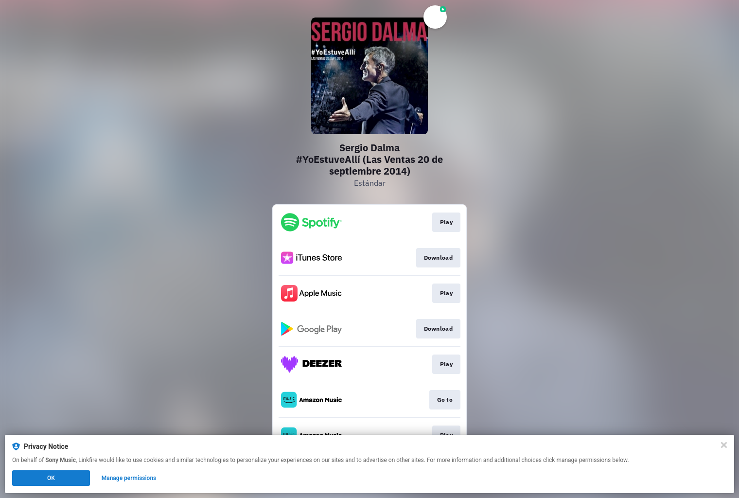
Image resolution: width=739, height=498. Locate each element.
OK (51, 478)
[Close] (724, 445)
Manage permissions (129, 478)
